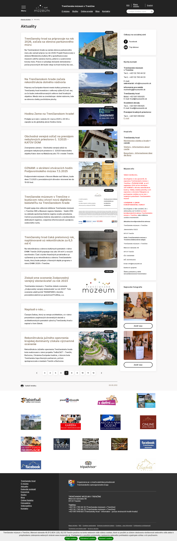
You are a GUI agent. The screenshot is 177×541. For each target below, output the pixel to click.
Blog (97, 11)
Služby (75, 11)
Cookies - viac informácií (124, 525)
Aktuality (24, 486)
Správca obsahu (93, 528)
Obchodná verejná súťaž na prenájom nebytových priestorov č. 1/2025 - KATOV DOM (49, 139)
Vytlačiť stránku (28, 385)
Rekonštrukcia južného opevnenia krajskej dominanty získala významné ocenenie (49, 341)
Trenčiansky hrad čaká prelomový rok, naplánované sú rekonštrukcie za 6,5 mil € (49, 240)
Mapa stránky (136, 5)
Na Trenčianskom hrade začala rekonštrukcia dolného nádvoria (45, 80)
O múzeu (66, 11)
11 (88, 373)
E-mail (126, 118)
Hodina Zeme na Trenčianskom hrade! (49, 113)
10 (83, 373)
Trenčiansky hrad (28, 481)
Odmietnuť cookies (87, 538)
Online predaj (87, 11)
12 (93, 373)
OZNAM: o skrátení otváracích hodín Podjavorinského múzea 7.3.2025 (48, 169)
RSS (127, 5)
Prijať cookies (71, 538)
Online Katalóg (27, 500)
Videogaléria (26, 506)
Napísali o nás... (34, 309)
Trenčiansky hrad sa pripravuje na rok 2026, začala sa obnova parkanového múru (49, 41)
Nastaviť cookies (105, 538)
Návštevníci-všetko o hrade (136, 141)
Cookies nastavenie (89, 525)
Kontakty (106, 11)
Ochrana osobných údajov (105, 525)
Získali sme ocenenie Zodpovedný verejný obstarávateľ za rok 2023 (46, 279)
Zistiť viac (138, 326)
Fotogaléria (25, 503)
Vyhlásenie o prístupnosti (141, 525)
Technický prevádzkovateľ (77, 528)
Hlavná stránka (26, 19)
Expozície (25, 492)
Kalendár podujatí (28, 489)
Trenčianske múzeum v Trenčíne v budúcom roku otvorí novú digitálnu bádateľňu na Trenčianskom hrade (47, 199)
